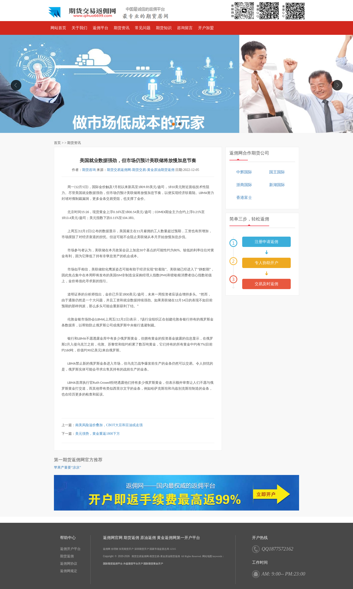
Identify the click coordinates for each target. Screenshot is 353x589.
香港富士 (244, 197)
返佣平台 (100, 28)
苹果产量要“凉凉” (67, 467)
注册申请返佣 (266, 242)
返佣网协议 (68, 563)
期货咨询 (89, 170)
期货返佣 (67, 556)
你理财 (114, 549)
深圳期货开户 (141, 549)
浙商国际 (244, 185)
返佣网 (106, 549)
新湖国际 (277, 185)
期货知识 (164, 28)
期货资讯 (121, 28)
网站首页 (58, 28)
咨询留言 (185, 28)
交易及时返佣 (266, 284)
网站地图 (207, 556)
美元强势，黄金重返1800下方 (97, 433)
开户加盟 (206, 28)
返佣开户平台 (70, 549)
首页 (57, 143)
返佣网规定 (68, 571)
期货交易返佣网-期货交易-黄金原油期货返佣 (140, 170)
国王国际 (277, 172)
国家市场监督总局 (159, 549)
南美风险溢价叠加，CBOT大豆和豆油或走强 (109, 425)
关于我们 (79, 28)
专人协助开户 (266, 263)
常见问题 (143, 28)
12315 (173, 549)
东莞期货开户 (126, 549)
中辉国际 (244, 172)
